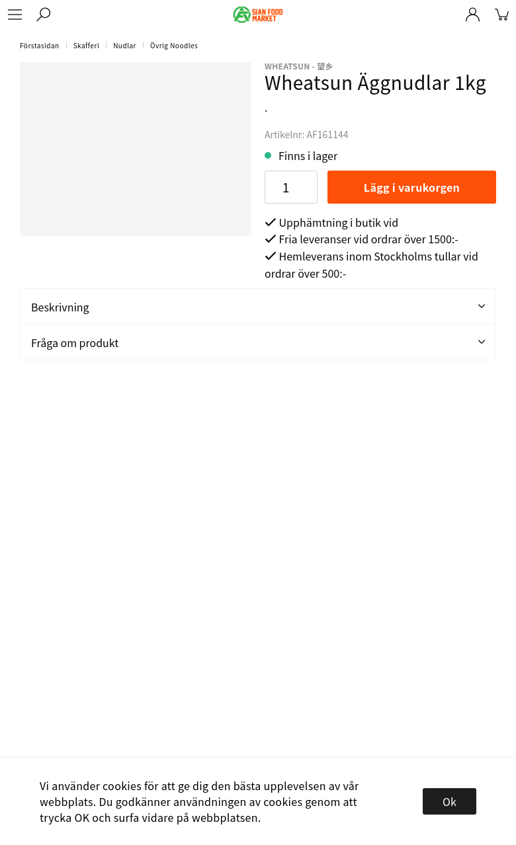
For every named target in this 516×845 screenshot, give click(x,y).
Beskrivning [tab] (258, 307)
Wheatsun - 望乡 (299, 65)
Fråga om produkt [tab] (258, 342)
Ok (449, 801)
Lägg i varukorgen (412, 187)
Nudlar (124, 45)
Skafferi (86, 45)
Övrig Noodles (174, 45)
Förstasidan (40, 45)
